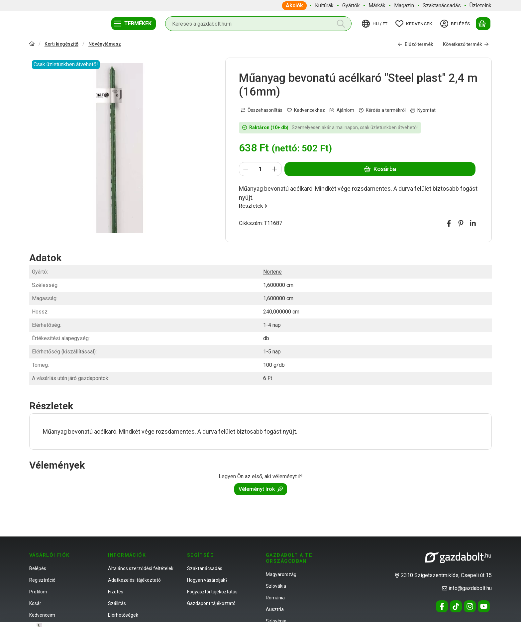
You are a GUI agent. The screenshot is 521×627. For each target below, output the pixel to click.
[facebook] (449, 223)
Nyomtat (423, 109)
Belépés (37, 568)
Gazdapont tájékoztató (211, 603)
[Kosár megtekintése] (483, 23)
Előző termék (415, 44)
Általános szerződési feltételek (140, 568)
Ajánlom (342, 109)
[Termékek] (133, 23)
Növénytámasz (104, 44)
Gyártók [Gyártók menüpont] (351, 5)
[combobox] (258, 23)
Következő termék (466, 44)
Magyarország (281, 574)
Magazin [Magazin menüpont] (404, 5)
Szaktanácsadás (204, 568)
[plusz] (275, 169)
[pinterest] (461, 223)
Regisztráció (42, 580)
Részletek (253, 206)
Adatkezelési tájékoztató (134, 580)
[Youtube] (484, 606)
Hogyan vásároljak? (207, 580)
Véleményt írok (261, 489)
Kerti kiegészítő (61, 44)
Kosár (35, 603)
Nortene (272, 272)
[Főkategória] (32, 44)
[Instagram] (470, 606)
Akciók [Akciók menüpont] (294, 5)
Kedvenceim (42, 615)
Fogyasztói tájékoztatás (212, 591)
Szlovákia (276, 586)
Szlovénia (276, 621)
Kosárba (380, 168)
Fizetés (115, 591)
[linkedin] (473, 223)
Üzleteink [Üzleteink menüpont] (480, 5)
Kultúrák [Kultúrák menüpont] (324, 5)
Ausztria (275, 609)
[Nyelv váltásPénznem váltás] (376, 23)
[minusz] (246, 169)
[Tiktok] (456, 606)
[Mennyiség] (260, 169)
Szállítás (117, 603)
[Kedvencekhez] (306, 109)
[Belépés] (456, 23)
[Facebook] (442, 606)
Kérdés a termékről (382, 109)
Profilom (38, 591)
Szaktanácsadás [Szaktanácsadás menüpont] (442, 5)
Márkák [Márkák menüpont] (376, 5)
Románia (275, 597)
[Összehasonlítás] (261, 109)
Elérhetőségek (123, 615)
